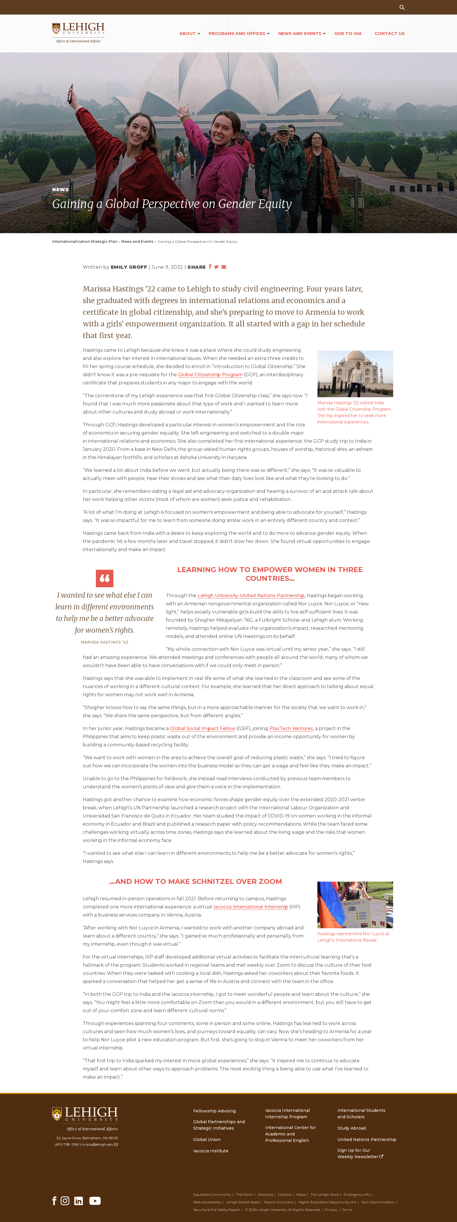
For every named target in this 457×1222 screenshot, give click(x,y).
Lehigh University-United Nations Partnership (251, 595)
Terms (347, 1209)
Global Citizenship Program (210, 374)
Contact (284, 1194)
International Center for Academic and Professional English (290, 1134)
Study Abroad (352, 1128)
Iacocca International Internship (250, 907)
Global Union (207, 1139)
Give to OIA (348, 33)
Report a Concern (278, 1202)
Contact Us (390, 33)
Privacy (331, 1209)
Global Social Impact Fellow (202, 728)
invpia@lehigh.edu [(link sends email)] (100, 1144)
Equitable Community (212, 1194)
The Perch (244, 1194)
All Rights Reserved (304, 1209)
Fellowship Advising (214, 1111)
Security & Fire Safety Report (216, 1209)
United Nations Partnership (367, 1139)
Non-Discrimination (378, 1202)
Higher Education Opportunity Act (327, 1202)
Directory (265, 1194)
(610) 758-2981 (67, 1144)
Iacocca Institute (210, 1151)
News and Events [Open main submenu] (299, 33)
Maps (300, 1194)
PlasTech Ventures (291, 728)
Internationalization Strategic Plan (84, 241)
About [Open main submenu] (187, 33)
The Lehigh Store (324, 1194)
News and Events (137, 241)
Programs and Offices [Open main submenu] (237, 33)
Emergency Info (357, 1194)
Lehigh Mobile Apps (242, 1202)
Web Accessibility (207, 1202)
